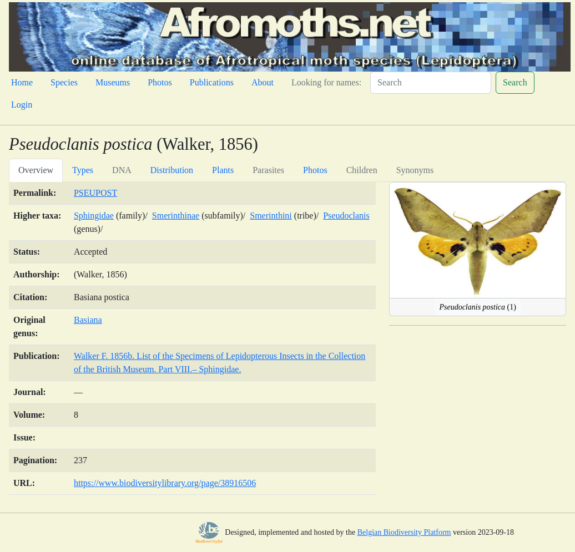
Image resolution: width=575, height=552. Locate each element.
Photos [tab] (315, 170)
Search (515, 82)
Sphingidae (94, 215)
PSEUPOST (95, 192)
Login (21, 104)
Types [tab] (82, 170)
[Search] (430, 83)
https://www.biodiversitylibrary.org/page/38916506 (165, 483)
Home (22, 82)
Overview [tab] (35, 170)
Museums (112, 82)
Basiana (88, 320)
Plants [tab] (223, 170)
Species (64, 82)
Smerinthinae (175, 215)
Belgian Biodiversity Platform (404, 532)
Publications (212, 82)
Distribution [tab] (171, 170)
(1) (477, 307)
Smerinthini (271, 215)
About (262, 82)
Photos (160, 82)
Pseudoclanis (346, 215)
